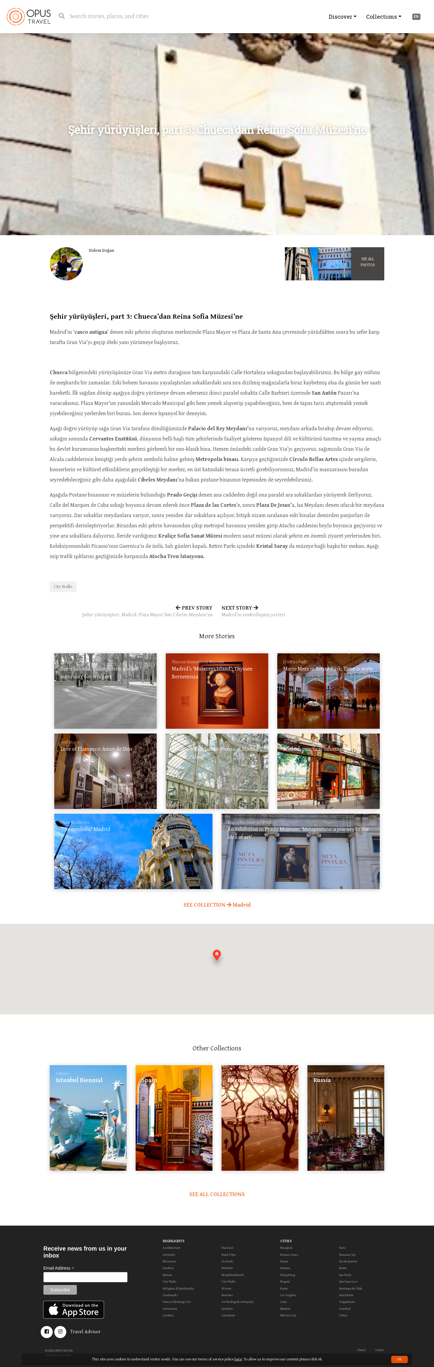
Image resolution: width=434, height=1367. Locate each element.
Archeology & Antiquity (237, 1302)
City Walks (63, 586)
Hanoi (284, 1261)
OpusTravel (29, 17)
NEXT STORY (303, 612)
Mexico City (288, 1315)
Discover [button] (340, 16)
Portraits (227, 1268)
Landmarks (170, 1295)
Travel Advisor (85, 1332)
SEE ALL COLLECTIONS (217, 1194)
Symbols (227, 1309)
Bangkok (286, 1248)
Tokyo (343, 1315)
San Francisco (348, 1281)
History (226, 1288)
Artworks (169, 1255)
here (238, 1359)
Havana (285, 1268)
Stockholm (346, 1295)
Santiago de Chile (350, 1288)
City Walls (169, 1281)
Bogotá (285, 1281)
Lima (283, 1302)
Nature (167, 1275)
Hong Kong (287, 1275)
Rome (343, 1268)
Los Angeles (288, 1295)
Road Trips (229, 1255)
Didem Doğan (101, 250)
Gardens (168, 1268)
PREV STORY (131, 612)
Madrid (285, 1309)
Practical (227, 1248)
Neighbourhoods (233, 1275)
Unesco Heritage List (177, 1302)
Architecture (171, 1248)
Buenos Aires (289, 1255)
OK (399, 1359)
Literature (228, 1315)
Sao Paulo (345, 1275)
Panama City (347, 1255)
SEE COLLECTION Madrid (217, 905)
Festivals (228, 1261)
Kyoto (284, 1288)
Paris (342, 1248)
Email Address (58, 1268)
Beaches (227, 1295)
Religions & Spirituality (178, 1288)
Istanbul (345, 1309)
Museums (169, 1261)
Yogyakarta (347, 1302)
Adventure (170, 1309)
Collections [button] (381, 16)
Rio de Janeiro (348, 1261)
